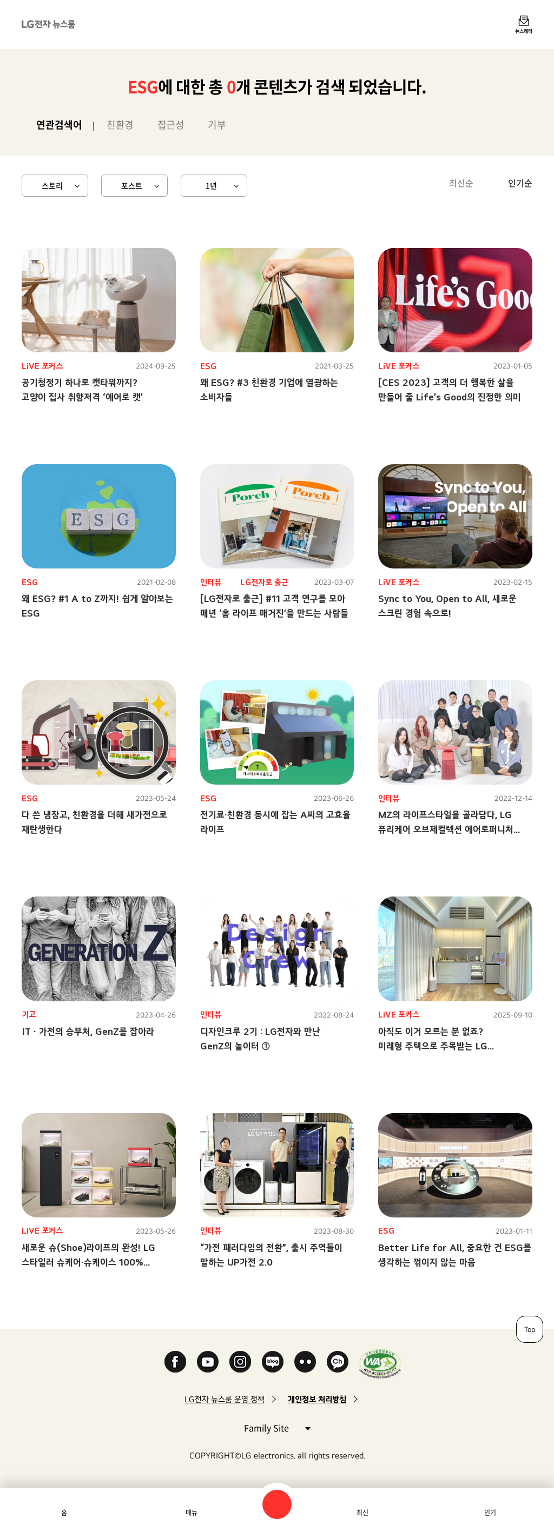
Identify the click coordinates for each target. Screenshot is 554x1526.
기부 (217, 124)
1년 (211, 185)
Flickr (305, 1362)
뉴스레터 (523, 31)
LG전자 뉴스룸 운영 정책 (224, 1399)
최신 (362, 1512)
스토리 (52, 185)
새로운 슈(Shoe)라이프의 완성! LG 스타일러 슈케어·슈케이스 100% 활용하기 (88, 1262)
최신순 (461, 182)
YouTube (208, 1362)
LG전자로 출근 (264, 582)
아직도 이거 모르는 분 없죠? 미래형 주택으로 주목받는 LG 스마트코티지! (432, 1046)
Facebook (175, 1362)
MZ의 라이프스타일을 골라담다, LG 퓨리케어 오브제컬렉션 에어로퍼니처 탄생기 (445, 829)
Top (529, 1329)
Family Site (277, 1427)
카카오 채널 (337, 1362)
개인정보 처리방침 (317, 1399)
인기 (490, 1512)
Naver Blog (272, 1362)
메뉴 (191, 1512)
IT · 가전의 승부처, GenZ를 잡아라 (88, 1031)
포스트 (131, 185)
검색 (277, 1504)
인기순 (520, 182)
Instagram (240, 1362)
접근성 (170, 124)
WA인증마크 (380, 1363)
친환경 (120, 124)
